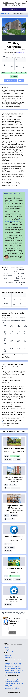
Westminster (5, 13)
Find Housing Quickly (10, 678)
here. (3, 422)
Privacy (6, 654)
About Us (7, 647)
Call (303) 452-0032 (10, 80)
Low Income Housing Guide (12, 680)
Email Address (13, 626)
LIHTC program (11, 202)
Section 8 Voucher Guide (11, 681)
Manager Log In (9, 657)
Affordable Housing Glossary (12, 689)
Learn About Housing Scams (12, 687)
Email (21, 80)
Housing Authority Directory (12, 668)
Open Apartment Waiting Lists (13, 665)
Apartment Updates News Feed (13, 670)
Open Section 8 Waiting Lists (12, 663)
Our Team (7, 649)
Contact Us (7, 655)
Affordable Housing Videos (12, 667)
